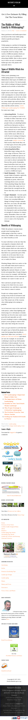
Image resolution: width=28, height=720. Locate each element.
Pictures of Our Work (7, 525)
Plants (3, 581)
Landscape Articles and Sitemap (10, 536)
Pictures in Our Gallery (14, 511)
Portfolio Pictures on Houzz (14, 655)
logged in (13, 432)
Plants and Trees (6, 584)
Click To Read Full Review (14, 495)
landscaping (17, 426)
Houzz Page (20, 515)
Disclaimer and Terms (18, 706)
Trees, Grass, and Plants (8, 590)
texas (22, 426)
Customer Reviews (6, 538)
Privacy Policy (7, 706)
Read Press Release (6, 640)
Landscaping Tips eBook (8, 532)
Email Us (3, 530)
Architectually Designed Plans (9, 526)
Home (3, 523)
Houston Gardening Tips (8, 571)
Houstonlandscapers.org (14, 681)
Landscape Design (6, 574)
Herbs (3, 568)
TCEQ (4, 690)
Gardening (4, 565)
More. (8, 619)
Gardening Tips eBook (7, 534)
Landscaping (12, 424)
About (3, 528)
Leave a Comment (21, 30)
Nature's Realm (14, 2)
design (11, 426)
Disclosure (14, 708)
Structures (4, 587)
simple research (18, 140)
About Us (12, 703)
